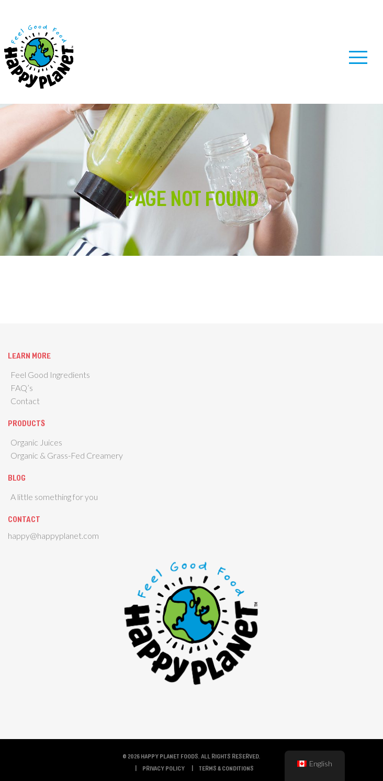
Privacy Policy (163, 768)
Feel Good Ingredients (50, 374)
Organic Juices (36, 442)
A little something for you (54, 497)
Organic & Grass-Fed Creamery (66, 455)
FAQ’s (21, 388)
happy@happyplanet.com (53, 535)
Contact (25, 401)
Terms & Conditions (226, 768)
